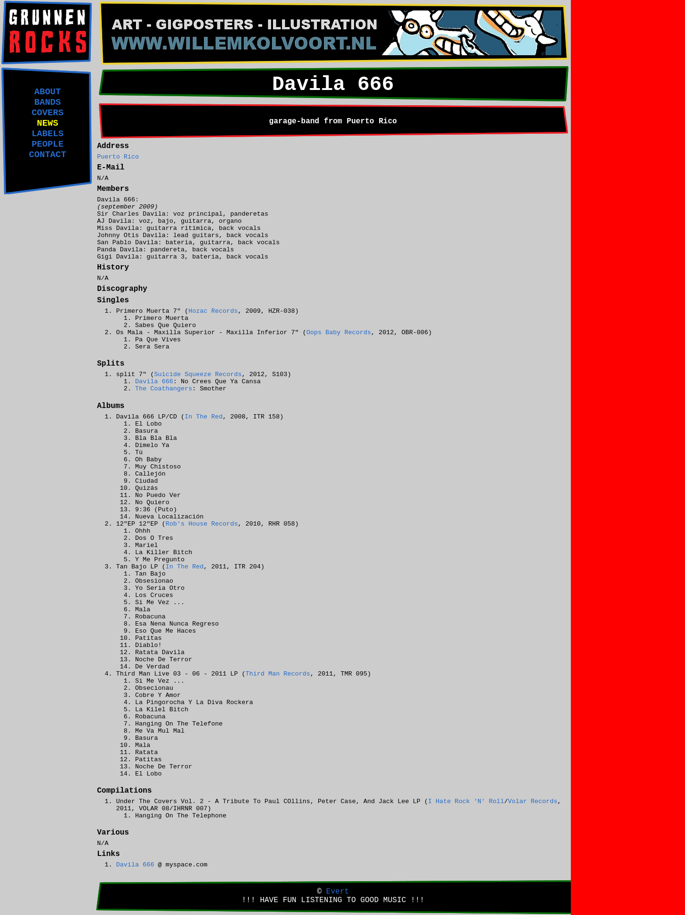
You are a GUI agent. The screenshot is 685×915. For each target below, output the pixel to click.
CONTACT (47, 154)
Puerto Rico (118, 156)
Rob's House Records (202, 523)
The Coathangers (163, 388)
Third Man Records (277, 673)
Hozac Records (213, 311)
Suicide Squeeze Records (198, 374)
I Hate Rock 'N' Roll (466, 801)
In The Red (204, 416)
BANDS (47, 102)
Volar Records (533, 801)
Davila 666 (154, 381)
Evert (337, 891)
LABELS (47, 134)
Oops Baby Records (338, 332)
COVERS (47, 113)
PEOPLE (47, 144)
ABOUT (47, 92)
